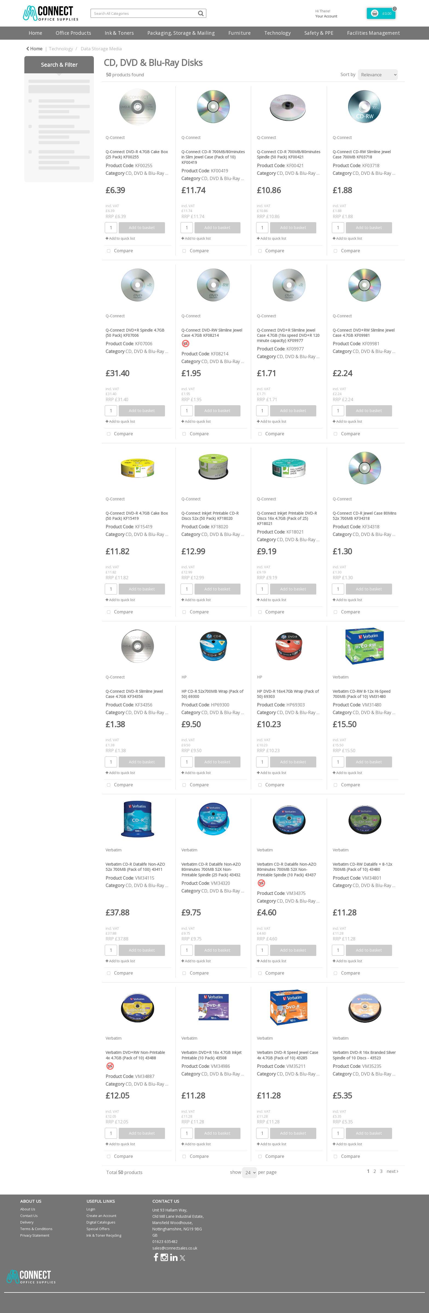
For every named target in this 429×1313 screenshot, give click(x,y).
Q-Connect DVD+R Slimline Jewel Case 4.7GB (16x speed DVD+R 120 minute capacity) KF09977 (288, 335)
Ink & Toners (119, 33)
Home (35, 33)
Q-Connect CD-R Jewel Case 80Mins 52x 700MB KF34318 (364, 516)
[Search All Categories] (148, 13)
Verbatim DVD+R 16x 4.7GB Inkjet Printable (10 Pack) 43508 (211, 1055)
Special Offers (98, 1228)
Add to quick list (120, 238)
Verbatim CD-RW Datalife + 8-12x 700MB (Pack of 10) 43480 (362, 867)
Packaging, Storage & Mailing (181, 33)
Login (90, 1209)
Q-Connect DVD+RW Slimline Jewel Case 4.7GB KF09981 (364, 332)
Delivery (26, 1222)
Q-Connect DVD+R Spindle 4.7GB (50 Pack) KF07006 (135, 332)
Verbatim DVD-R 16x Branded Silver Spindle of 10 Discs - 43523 (364, 1055)
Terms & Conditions (36, 1228)
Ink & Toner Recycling (103, 1235)
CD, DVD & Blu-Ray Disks (151, 173)
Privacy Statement (34, 1235)
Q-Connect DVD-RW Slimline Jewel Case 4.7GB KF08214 (211, 332)
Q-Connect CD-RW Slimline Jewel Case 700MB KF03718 (362, 154)
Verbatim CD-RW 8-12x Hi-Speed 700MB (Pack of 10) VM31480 (361, 694)
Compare (118, 251)
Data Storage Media (101, 49)
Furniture (239, 33)
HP (184, 677)
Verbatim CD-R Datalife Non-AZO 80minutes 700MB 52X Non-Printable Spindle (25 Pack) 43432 (211, 869)
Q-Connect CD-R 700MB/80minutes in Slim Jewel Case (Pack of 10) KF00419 (213, 157)
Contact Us (29, 1215)
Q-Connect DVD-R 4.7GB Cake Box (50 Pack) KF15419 (137, 516)
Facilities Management (373, 33)
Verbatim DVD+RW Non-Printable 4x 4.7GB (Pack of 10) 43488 (135, 1055)
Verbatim (341, 677)
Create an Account (101, 1215)
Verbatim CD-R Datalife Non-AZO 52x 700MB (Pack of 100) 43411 (135, 867)
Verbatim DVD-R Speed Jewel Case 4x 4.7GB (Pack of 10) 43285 (287, 1055)
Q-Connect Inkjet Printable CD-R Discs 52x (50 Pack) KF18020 (210, 516)
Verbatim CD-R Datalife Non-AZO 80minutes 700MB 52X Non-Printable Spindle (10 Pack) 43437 (286, 869)
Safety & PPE (319, 33)
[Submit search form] (200, 13)
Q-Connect (115, 137)
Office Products (73, 33)
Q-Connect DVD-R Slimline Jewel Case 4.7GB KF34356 (134, 694)
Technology (277, 33)
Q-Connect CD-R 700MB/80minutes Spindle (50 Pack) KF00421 (288, 154)
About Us (27, 1209)
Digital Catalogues (100, 1222)
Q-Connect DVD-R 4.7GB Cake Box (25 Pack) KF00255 (137, 154)
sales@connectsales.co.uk (174, 1248)
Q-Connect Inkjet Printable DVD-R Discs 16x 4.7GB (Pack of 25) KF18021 (287, 518)
